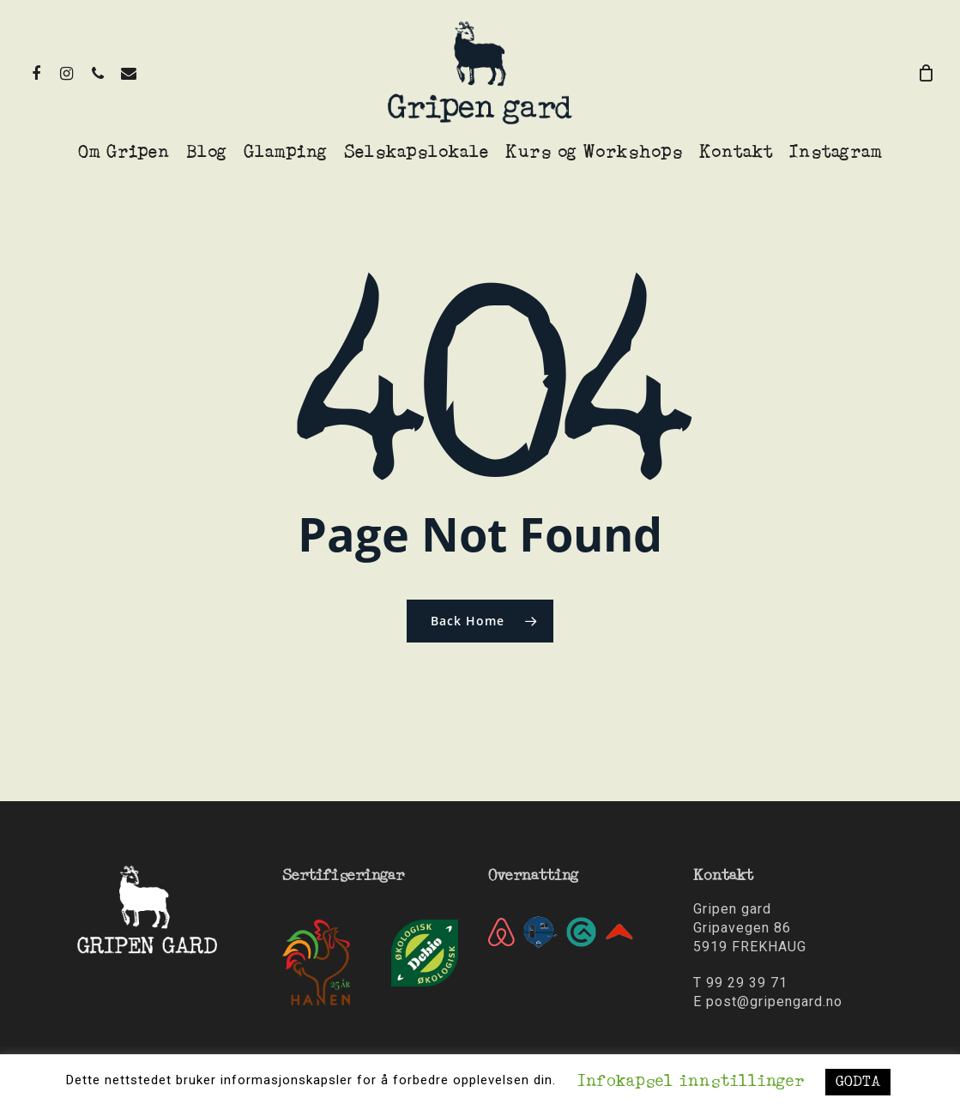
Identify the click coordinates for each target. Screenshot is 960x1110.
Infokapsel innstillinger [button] (690, 1081)
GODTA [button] (858, 1082)
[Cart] (926, 72)
